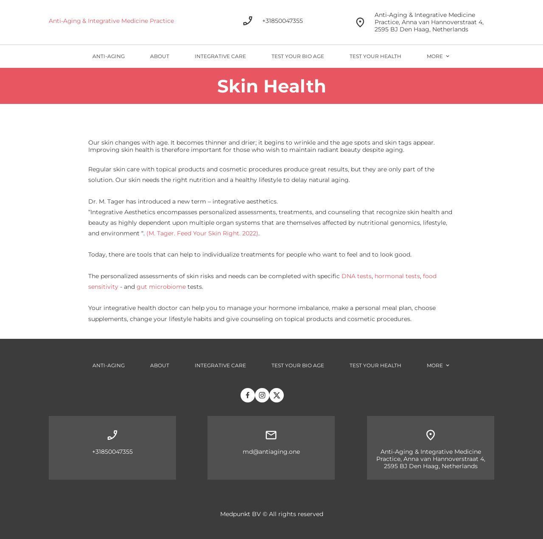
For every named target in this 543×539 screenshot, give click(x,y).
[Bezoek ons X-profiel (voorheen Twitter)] (276, 395)
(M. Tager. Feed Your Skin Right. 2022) (202, 233)
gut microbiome (161, 286)
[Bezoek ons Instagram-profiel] (262, 395)
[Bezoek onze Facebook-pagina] (248, 395)
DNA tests (356, 276)
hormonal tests (397, 276)
